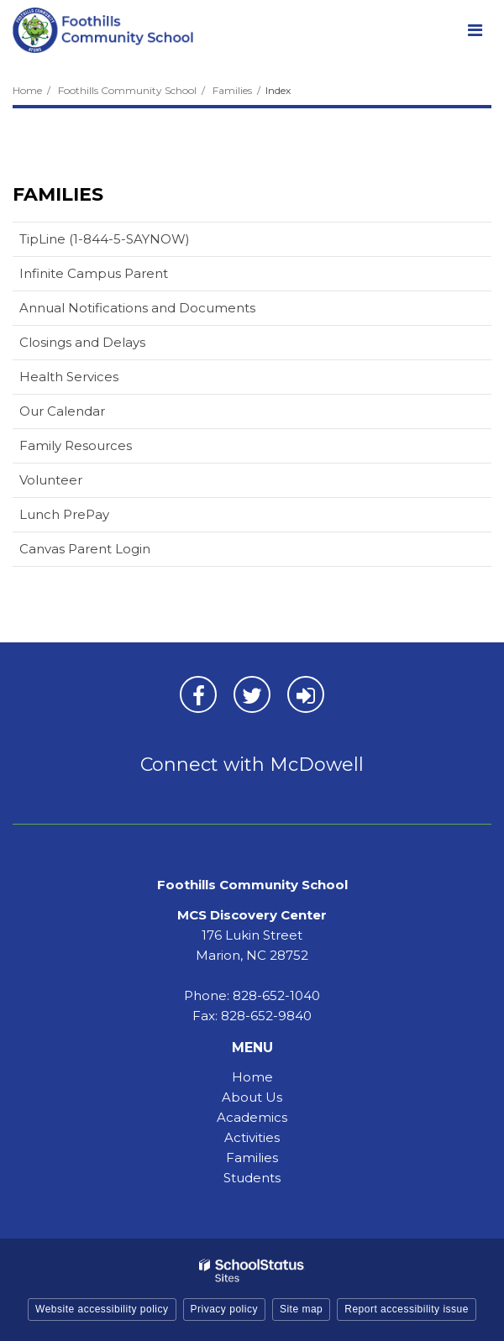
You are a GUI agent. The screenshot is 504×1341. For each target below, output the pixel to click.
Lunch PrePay (90, 518)
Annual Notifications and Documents (137, 308)
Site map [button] (301, 1309)
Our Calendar (88, 414)
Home (27, 90)
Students (252, 1178)
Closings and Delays (82, 342)
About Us (252, 1097)
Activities (252, 1137)
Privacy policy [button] (224, 1309)
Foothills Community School (127, 90)
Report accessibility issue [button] (406, 1309)
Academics (252, 1117)
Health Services (68, 377)
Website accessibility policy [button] (102, 1309)
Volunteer (50, 480)
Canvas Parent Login (111, 552)
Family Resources (75, 445)
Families (232, 90)
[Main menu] (474, 29)
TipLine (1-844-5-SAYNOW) (104, 239)
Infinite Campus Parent (120, 277)
